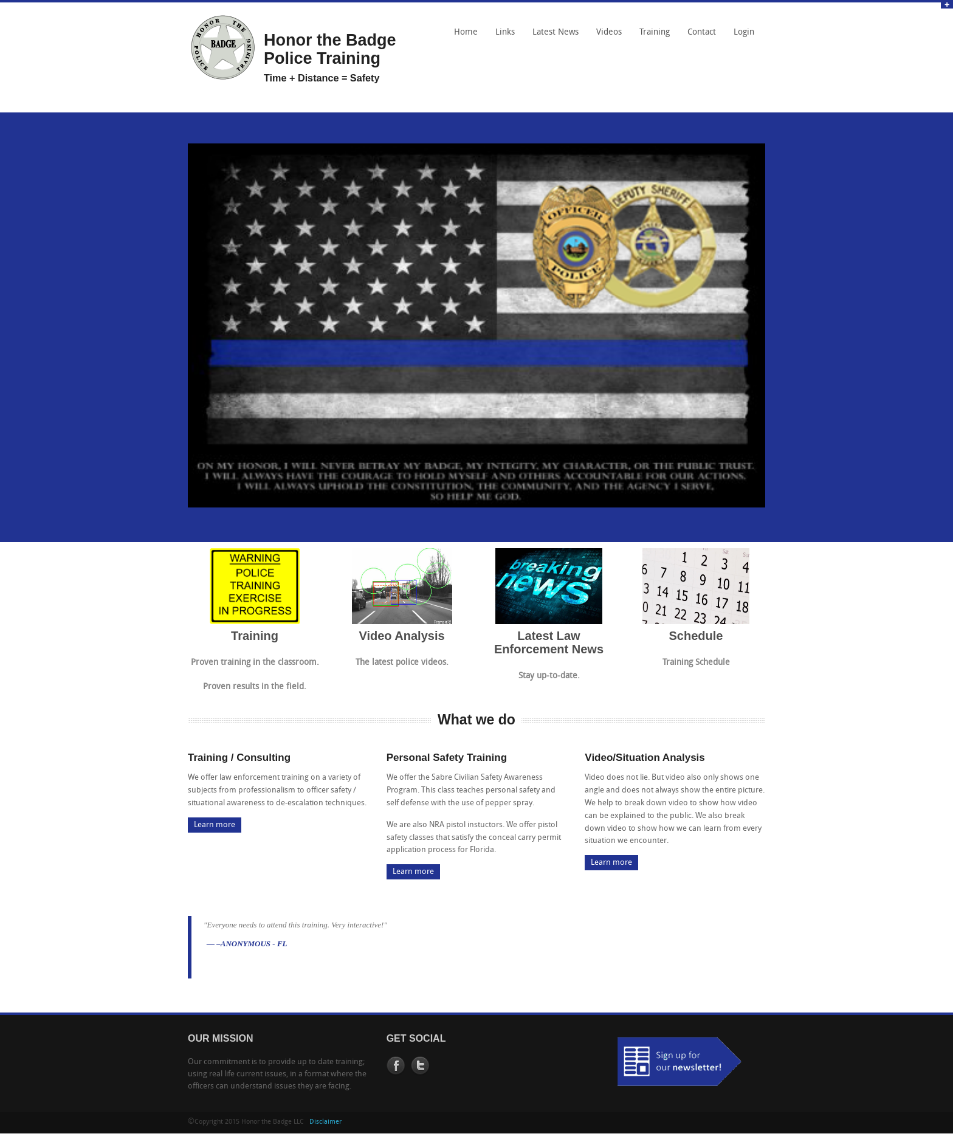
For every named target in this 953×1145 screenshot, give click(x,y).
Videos (609, 32)
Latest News (555, 32)
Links (502, 36)
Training (654, 32)
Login (744, 32)
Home (466, 32)
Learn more (214, 825)
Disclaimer (325, 1122)
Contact (699, 36)
